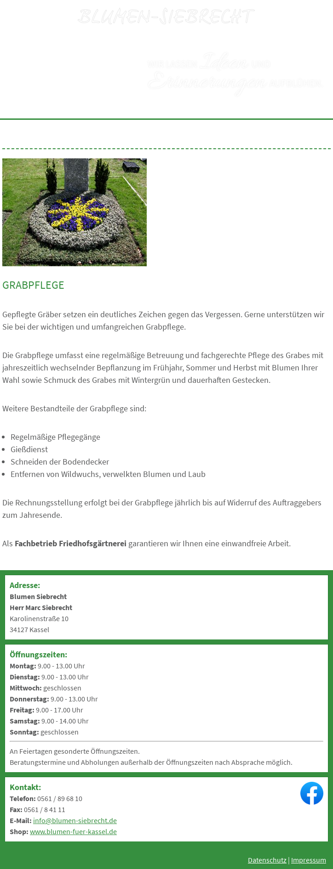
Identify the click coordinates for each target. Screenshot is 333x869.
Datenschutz (267, 859)
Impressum (308, 859)
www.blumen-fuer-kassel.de (73, 831)
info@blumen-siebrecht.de (75, 820)
